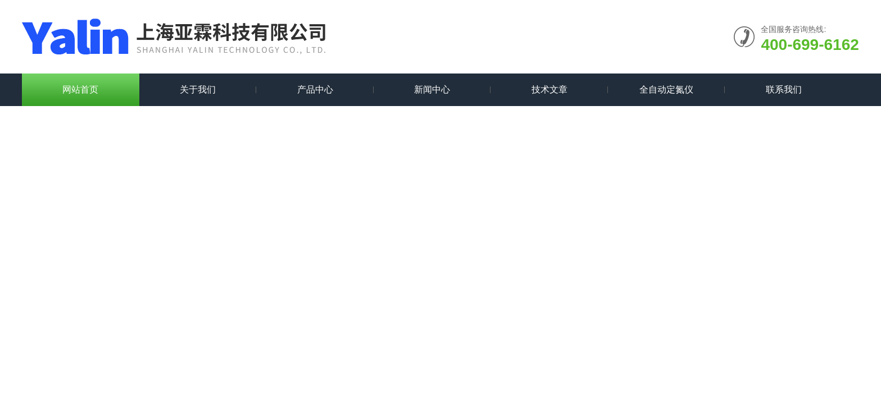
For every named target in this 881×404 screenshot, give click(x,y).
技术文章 (549, 89)
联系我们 (784, 89)
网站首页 (80, 89)
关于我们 (198, 89)
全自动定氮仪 (666, 89)
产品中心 (315, 89)
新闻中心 (432, 89)
